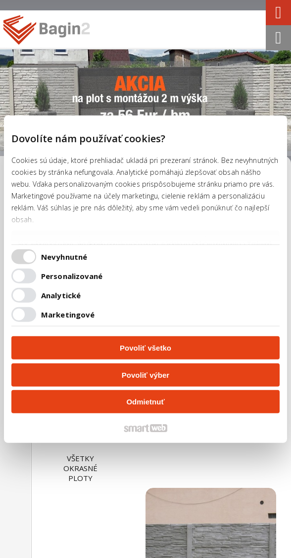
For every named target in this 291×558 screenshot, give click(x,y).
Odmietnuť (145, 402)
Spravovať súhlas (189, 553)
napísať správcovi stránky (195, 543)
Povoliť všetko (145, 348)
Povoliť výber (145, 374)
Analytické (61, 295)
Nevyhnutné (64, 256)
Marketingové (68, 314)
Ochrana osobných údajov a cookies (112, 553)
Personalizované (72, 275)
